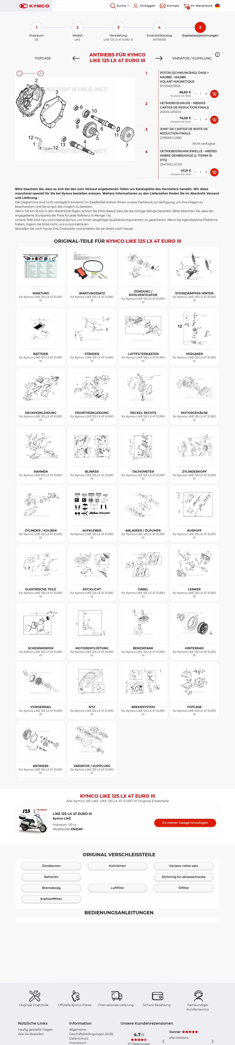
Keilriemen (117, 866)
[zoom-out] (19, 73)
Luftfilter (117, 888)
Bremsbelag (51, 888)
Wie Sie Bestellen (31, 1034)
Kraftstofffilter (51, 899)
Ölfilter (183, 888)
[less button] (195, 94)
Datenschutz (78, 1038)
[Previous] (76, 58)
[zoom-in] (41, 73)
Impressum (77, 1043)
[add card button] (214, 94)
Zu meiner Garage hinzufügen (185, 822)
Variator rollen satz (183, 866)
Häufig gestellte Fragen (35, 1029)
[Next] (159, 58)
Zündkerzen (51, 866)
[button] (217, 54)
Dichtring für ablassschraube (184, 877)
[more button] (206, 94)
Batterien (51, 877)
